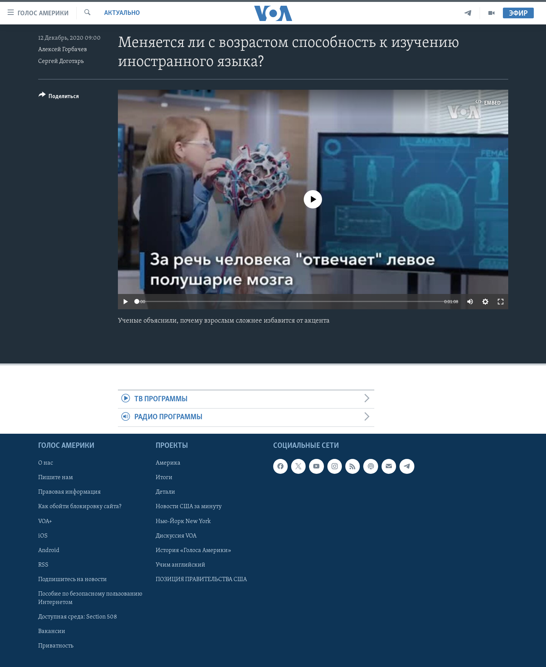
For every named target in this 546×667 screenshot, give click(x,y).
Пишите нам (55, 478)
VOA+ (45, 521)
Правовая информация (69, 492)
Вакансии (51, 631)
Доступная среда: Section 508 (77, 617)
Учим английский (180, 565)
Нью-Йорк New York (183, 521)
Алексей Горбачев (62, 50)
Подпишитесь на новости (72, 579)
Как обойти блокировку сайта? (79, 507)
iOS (43, 536)
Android (49, 550)
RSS (43, 565)
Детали (165, 492)
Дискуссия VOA (176, 536)
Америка (168, 463)
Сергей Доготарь (61, 61)
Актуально (122, 13)
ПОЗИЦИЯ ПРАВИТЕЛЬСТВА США (201, 579)
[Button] (59, 97)
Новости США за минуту (189, 507)
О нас (45, 463)
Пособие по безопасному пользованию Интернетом (90, 598)
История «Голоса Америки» (193, 550)
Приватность (55, 646)
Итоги (164, 478)
